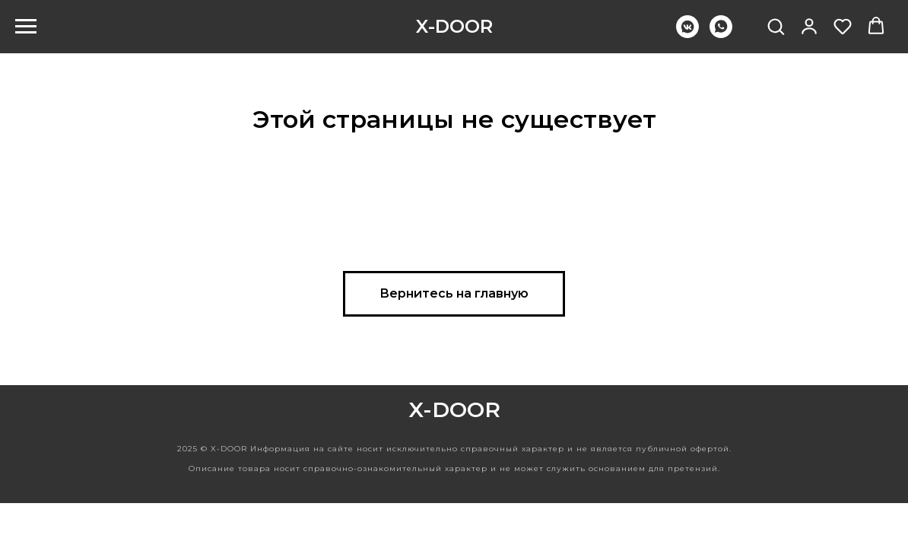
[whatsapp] (721, 33)
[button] (776, 26)
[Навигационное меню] (26, 26)
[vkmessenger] (687, 33)
